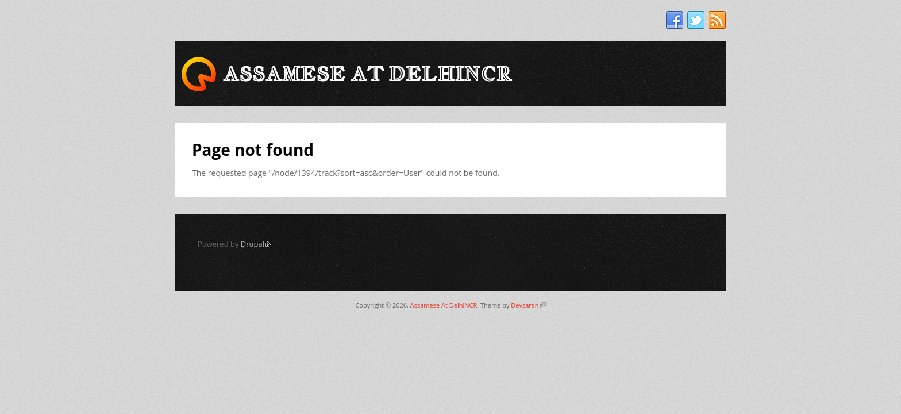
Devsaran (528, 305)
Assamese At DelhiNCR (443, 305)
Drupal (256, 244)
